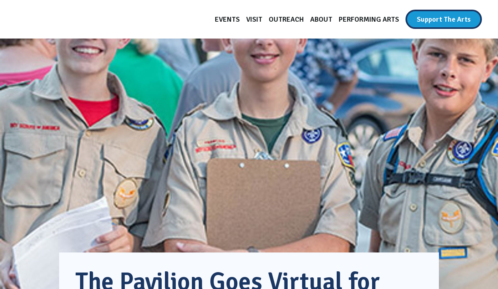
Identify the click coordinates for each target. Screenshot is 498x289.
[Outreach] (286, 19)
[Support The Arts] (443, 19)
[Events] (227, 19)
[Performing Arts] (368, 19)
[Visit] (254, 19)
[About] (321, 19)
